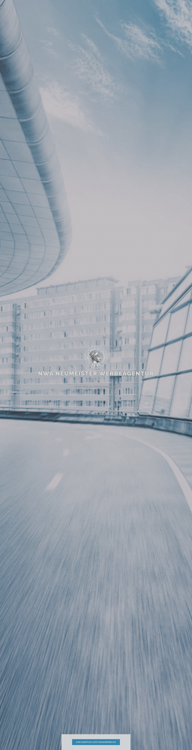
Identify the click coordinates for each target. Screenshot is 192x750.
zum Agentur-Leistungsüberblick (96, 742)
